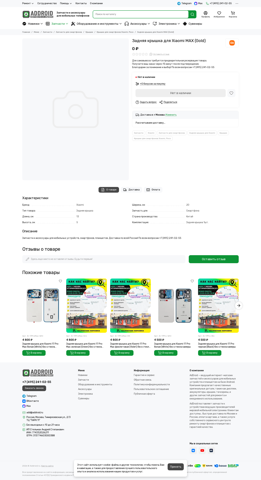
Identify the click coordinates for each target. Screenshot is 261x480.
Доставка (131, 190)
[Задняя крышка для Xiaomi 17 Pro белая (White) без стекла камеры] (174, 306)
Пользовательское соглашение (151, 389)
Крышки (89, 32)
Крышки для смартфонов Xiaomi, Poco (115, 32)
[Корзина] (233, 14)
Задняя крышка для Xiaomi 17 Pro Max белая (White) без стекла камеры (40, 345)
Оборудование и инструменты (94, 24)
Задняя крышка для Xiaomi (202, 133)
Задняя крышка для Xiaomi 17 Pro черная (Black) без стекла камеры (217, 345)
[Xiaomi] (232, 43)
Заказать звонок (34, 388)
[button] (238, 305)
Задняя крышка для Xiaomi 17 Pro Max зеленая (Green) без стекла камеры (84, 345)
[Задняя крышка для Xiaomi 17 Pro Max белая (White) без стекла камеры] (42, 306)
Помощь (66, 3)
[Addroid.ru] (37, 14)
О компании (96, 3)
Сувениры (192, 24)
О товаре (109, 190)
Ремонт (28, 3)
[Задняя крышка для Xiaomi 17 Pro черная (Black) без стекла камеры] (218, 306)
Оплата (153, 190)
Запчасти (55, 24)
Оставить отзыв (214, 259)
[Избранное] (219, 14)
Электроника (165, 24)
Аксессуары (136, 24)
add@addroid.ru (34, 412)
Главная (26, 32)
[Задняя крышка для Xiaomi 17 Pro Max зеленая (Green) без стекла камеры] (86, 306)
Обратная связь (142, 379)
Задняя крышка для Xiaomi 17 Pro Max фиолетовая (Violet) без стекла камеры (130, 345)
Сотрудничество (47, 3)
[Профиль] (205, 14)
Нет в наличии (180, 93)
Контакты (81, 3)
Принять (175, 466)
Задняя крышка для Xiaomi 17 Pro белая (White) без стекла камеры (172, 345)
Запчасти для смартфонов (69, 32)
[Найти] (192, 14)
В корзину (34, 353)
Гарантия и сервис (144, 375)
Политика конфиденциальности (152, 384)
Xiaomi (151, 133)
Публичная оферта (144, 393)
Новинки (30, 24)
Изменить (171, 115)
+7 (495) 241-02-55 (219, 3)
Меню (36, 32)
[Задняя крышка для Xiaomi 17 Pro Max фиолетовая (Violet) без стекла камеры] (130, 306)
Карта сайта (47, 466)
